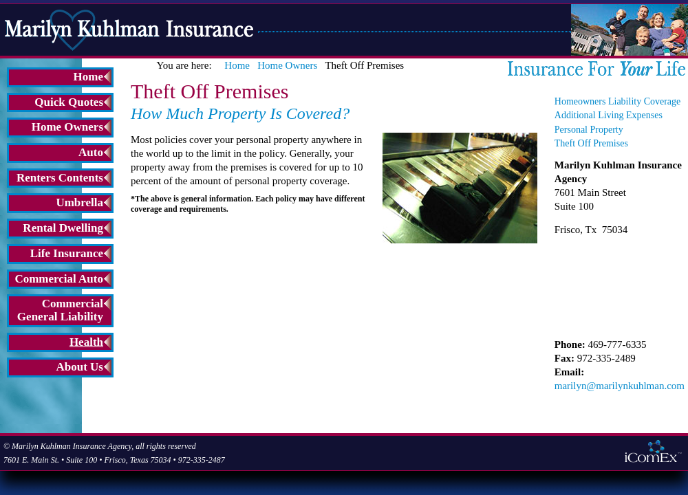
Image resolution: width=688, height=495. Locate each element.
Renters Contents (60, 177)
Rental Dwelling (63, 227)
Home (88, 76)
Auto (90, 152)
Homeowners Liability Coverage (618, 101)
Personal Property (589, 129)
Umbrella (79, 202)
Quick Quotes (68, 102)
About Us (80, 366)
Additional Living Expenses (609, 115)
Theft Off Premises (591, 143)
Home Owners (67, 126)
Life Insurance (66, 253)
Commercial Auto (58, 278)
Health (86, 342)
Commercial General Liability (60, 310)
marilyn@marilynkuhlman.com (620, 385)
